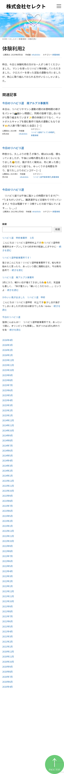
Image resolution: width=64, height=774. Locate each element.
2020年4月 (7, 686)
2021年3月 (7, 636)
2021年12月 (8, 591)
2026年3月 (7, 345)
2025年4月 (7, 400)
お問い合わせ (16, 759)
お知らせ (13, 752)
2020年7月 (7, 676)
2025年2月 (7, 410)
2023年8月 (7, 500)
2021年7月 (7, 616)
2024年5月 (7, 455)
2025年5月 (7, 395)
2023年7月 (7, 505)
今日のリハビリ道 (13, 148)
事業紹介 (13, 737)
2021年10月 (8, 601)
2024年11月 (8, 425)
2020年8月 (7, 671)
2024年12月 (8, 420)
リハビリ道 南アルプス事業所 (18, 277)
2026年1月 (7, 355)
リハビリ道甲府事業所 (22, 744)
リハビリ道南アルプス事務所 (43, 132)
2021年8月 (7, 611)
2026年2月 (7, 350)
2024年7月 (7, 445)
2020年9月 (7, 666)
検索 (4, 224)
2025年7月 (7, 385)
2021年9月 (7, 606)
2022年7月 (7, 556)
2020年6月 (7, 681)
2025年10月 (8, 370)
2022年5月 (7, 566)
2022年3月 (7, 576)
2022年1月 (7, 586)
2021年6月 (7, 621)
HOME (4, 39)
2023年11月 (8, 485)
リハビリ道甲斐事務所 (42, 177)
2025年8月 (7, 380)
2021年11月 (8, 596)
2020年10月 (8, 661)
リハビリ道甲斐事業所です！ (17, 257)
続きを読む (17, 270)
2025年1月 (7, 415)
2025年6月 (7, 390)
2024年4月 (7, 460)
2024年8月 (7, 440)
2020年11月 (8, 656)
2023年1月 (7, 525)
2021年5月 (7, 626)
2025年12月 (8, 360)
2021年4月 (7, 631)
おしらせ (13, 39)
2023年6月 (7, 510)
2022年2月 (7, 581)
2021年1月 (7, 646)
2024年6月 (7, 450)
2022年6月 (7, 561)
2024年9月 (7, 435)
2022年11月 (8, 536)
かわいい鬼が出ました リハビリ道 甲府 (23, 297)
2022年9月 (7, 546)
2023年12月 (8, 480)
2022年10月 (8, 541)
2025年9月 (7, 375)
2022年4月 (7, 571)
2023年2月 (7, 520)
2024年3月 (7, 465)
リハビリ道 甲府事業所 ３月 (18, 237)
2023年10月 (8, 490)
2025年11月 (8, 365)
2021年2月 (7, 641)
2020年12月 (8, 651)
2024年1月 (7, 475)
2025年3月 (7, 405)
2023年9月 (7, 495)
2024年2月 (7, 470)
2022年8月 (7, 551)
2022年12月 (8, 530)
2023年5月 (7, 515)
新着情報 (22, 39)
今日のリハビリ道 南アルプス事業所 (25, 103)
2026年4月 (7, 340)
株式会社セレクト (26, 6)
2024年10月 (8, 430)
